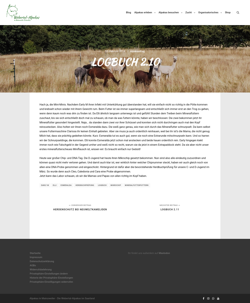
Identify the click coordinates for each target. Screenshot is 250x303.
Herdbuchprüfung (84, 185)
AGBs (33, 265)
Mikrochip (116, 185)
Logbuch (102, 185)
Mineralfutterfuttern (137, 185)
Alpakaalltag (137, 51)
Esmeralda (66, 185)
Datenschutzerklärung (42, 261)
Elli (55, 185)
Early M (45, 185)
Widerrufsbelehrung (41, 269)
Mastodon (164, 253)
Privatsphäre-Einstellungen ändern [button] (49, 273)
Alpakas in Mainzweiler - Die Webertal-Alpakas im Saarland (62, 298)
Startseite (35, 253)
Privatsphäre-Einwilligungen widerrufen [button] (51, 281)
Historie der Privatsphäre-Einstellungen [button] (51, 277)
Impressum (36, 257)
